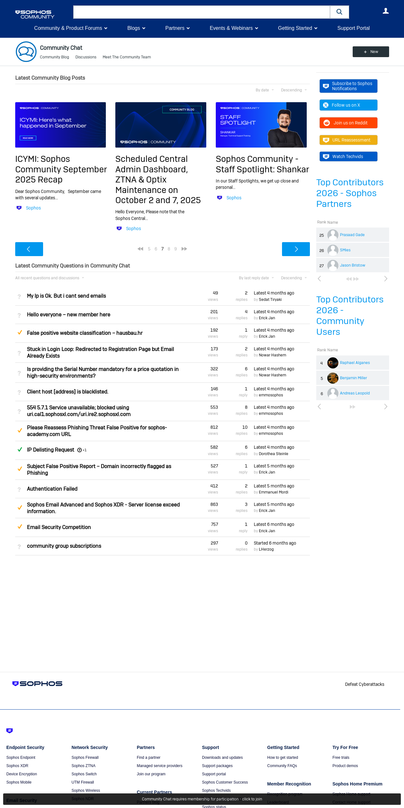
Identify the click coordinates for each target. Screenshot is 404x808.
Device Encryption (21, 774)
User (386, 11)
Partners (174, 28)
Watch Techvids (343, 156)
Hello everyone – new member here (68, 314)
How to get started (282, 757)
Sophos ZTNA (83, 766)
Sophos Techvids (216, 790)
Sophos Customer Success (225, 782)
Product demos (345, 766)
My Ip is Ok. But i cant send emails (66, 296)
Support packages (217, 766)
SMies (345, 250)
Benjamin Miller (353, 378)
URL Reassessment (346, 140)
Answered (20, 449)
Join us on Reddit (345, 123)
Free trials (340, 757)
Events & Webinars (231, 28)
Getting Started (295, 28)
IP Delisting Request (50, 450)
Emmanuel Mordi (273, 492)
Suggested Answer (20, 332)
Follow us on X (341, 105)
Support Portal (353, 28)
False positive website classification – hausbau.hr (85, 333)
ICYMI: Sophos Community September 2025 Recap (61, 169)
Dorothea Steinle (273, 453)
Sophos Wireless (86, 790)
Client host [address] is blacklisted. (67, 391)
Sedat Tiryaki (270, 299)
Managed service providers (160, 766)
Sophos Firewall (85, 757)
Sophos (33, 208)
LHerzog (266, 549)
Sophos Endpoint (20, 757)
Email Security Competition (59, 527)
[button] (339, 11)
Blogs (133, 28)
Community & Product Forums (68, 28)
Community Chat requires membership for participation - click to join (202, 799)
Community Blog (54, 57)
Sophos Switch (84, 774)
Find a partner (149, 757)
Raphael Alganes (355, 362)
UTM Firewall (83, 782)
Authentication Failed (52, 489)
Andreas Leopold (355, 393)
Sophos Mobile (18, 782)
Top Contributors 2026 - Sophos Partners (350, 193)
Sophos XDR (17, 766)
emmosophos (271, 395)
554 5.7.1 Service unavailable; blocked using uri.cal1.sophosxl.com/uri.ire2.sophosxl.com (79, 411)
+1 (85, 450)
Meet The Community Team (127, 57)
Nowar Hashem (272, 355)
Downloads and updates (222, 757)
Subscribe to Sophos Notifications (347, 86)
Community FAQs (282, 766)
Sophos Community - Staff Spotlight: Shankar (262, 164)
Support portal (214, 774)
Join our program (151, 774)
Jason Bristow (352, 265)
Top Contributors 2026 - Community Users (350, 316)
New (374, 51)
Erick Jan (267, 318)
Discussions (85, 57)
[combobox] (202, 12)
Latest (274, 293)
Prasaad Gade (352, 234)
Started (275, 543)
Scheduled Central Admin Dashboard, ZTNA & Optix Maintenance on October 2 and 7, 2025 (158, 179)
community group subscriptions (64, 546)
